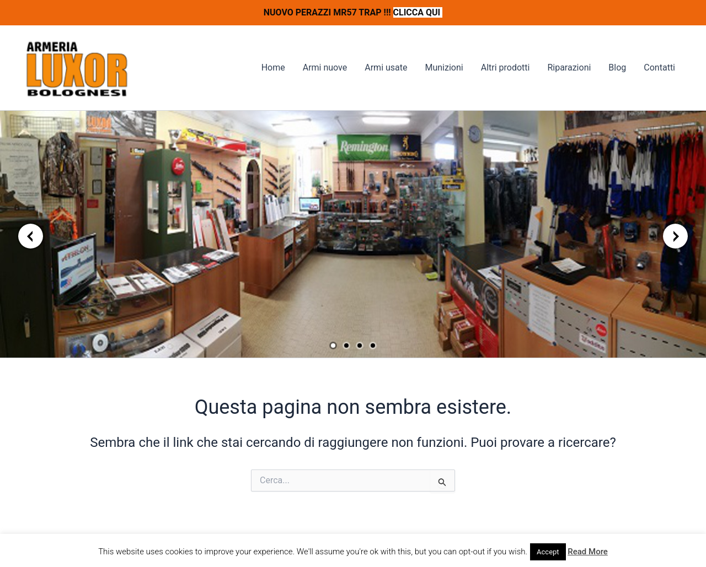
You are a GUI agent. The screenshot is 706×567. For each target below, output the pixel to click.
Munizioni (444, 67)
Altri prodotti (505, 67)
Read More (588, 552)
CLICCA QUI (418, 12)
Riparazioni (569, 67)
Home (273, 67)
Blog (617, 67)
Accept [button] (548, 552)
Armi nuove (325, 67)
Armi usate (386, 67)
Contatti (659, 67)
